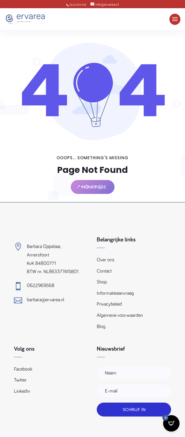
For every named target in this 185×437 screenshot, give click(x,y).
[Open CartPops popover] (171, 423)
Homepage (94, 187)
